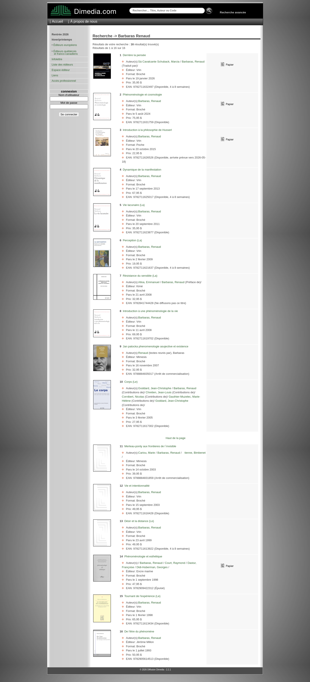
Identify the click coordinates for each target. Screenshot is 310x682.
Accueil (57, 21)
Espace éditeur (61, 70)
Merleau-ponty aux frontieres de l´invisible (150, 446)
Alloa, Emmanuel (149, 282)
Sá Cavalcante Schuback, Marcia (159, 61)
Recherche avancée (233, 12)
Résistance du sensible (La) (140, 275)
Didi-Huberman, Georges (152, 567)
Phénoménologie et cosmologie (142, 94)
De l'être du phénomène (139, 631)
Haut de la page (176, 438)
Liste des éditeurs (62, 64)
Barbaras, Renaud (193, 61)
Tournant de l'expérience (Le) (142, 596)
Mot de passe (68, 102)
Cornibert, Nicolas (133, 396)
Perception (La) (132, 240)
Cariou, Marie (147, 452)
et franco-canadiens (65, 53)
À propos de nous (83, 21)
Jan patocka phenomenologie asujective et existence (155, 346)
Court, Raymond (175, 562)
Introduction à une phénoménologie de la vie (150, 311)
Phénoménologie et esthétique (143, 556)
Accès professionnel (64, 80)
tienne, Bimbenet (194, 452)
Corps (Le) (131, 381)
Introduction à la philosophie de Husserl (147, 130)
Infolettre (57, 59)
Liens (55, 75)
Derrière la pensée (134, 55)
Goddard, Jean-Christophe (155, 388)
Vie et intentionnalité (137, 485)
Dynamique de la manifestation (142, 169)
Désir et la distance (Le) (139, 521)
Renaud (143, 352)
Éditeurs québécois (64, 51)
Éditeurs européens (65, 45)
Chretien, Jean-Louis (158, 392)
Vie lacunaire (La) (134, 205)
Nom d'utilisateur (69, 95)
